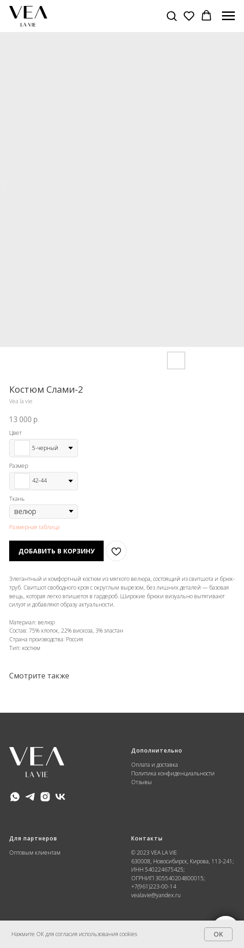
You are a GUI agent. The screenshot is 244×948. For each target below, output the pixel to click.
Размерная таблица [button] (34, 527)
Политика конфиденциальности (173, 773)
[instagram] (45, 796)
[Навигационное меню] (228, 16)
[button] (171, 15)
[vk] (60, 796)
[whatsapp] (15, 796)
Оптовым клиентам (35, 852)
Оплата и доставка (154, 765)
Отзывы (141, 782)
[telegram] (30, 796)
